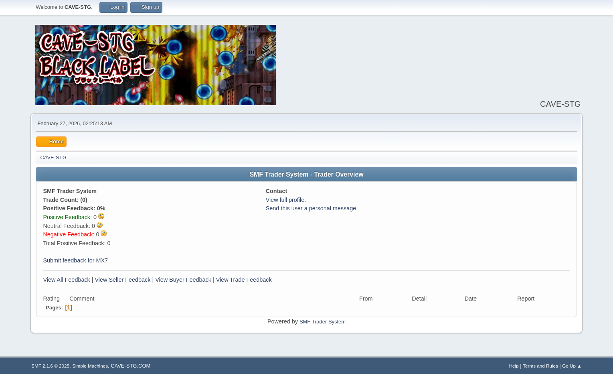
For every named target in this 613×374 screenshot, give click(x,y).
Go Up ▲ (571, 365)
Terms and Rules (540, 365)
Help (514, 365)
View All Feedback (66, 279)
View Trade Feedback (244, 279)
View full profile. (286, 200)
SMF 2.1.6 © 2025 (50, 365)
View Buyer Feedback (183, 279)
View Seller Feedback (123, 279)
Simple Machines (90, 365)
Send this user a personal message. (312, 208)
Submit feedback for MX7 (75, 260)
